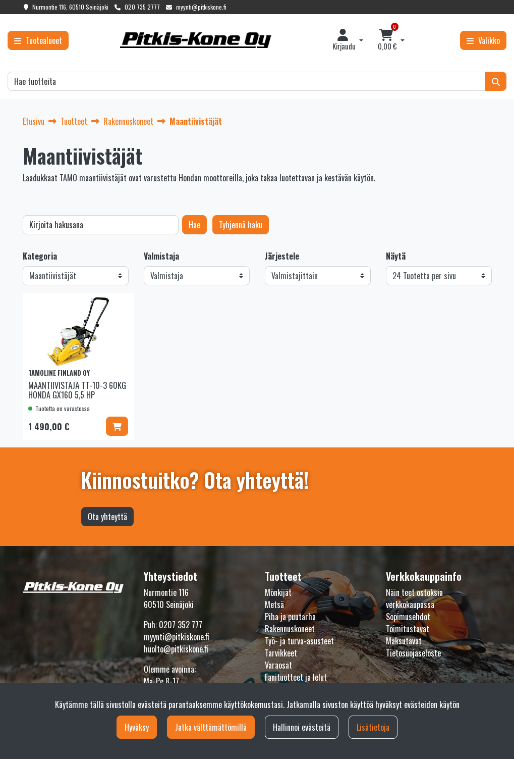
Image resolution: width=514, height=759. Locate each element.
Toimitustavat (407, 629)
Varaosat (278, 665)
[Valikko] (483, 40)
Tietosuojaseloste (413, 653)
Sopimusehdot (408, 617)
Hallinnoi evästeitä (301, 727)
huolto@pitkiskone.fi (176, 649)
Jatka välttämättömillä (211, 727)
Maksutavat (404, 641)
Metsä (274, 604)
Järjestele (282, 256)
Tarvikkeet (281, 653)
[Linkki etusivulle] (195, 40)
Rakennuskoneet (290, 629)
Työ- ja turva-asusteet (299, 641)
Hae (194, 225)
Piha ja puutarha (290, 617)
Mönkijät (278, 592)
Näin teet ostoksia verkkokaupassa (414, 598)
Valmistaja (161, 256)
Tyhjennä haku (240, 225)
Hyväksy (137, 727)
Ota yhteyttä (107, 517)
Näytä (396, 256)
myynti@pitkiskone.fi (201, 7)
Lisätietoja (373, 727)
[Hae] (247, 81)
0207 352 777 (180, 625)
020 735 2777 (142, 7)
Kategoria (40, 256)
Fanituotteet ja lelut (296, 677)
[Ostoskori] (386, 40)
